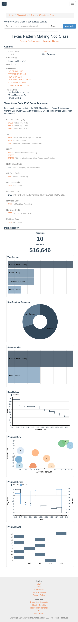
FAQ (39, 587)
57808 (10, 123)
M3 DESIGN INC (15, 71)
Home (11, 15)
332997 (11, 155)
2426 (10, 143)
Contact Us (39, 589)
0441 (10, 185)
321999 (11, 158)
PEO (39, 610)
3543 (10, 140)
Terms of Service (39, 592)
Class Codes (22, 15)
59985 (10, 128)
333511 (11, 152)
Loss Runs (39, 613)
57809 (10, 125)
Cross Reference (30, 41)
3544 (10, 138)
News (38, 584)
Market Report (51, 41)
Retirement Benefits (39, 608)
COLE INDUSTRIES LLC (19, 82)
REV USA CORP (15, 77)
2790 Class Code (46, 15)
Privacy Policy (39, 595)
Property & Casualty (39, 602)
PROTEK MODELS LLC (19, 85)
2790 (44, 51)
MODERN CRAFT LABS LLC (21, 80)
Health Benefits (39, 605)
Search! (69, 26)
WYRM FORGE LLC (17, 74)
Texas (33, 15)
